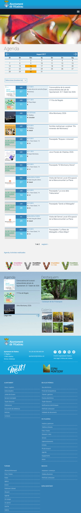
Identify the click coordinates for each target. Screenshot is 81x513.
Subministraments (47, 441)
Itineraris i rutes (46, 434)
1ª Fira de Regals (56, 100)
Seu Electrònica (59, 383)
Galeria (7, 510)
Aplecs (7, 481)
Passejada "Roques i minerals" (61, 139)
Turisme (22, 466)
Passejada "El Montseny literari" (62, 165)
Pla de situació (46, 448)
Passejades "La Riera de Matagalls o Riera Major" (59, 231)
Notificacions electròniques (50, 405)
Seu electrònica (46, 387)
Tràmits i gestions (47, 394)
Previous (43, 292)
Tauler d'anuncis (9, 401)
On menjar (8, 499)
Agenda (44, 452)
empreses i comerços (48, 470)
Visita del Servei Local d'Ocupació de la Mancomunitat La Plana (63, 179)
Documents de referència (12, 409)
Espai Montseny (47, 486)
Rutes (6, 478)
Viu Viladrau (59, 419)
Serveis (44, 438)
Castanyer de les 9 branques (52, 302)
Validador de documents (49, 412)
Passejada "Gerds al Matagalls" (62, 204)
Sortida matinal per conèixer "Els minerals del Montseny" (62, 127)
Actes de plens (9, 391)
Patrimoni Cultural (10, 488)
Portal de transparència (49, 391)
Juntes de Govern (10, 394)
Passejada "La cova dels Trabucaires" (59, 192)
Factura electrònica (47, 398)
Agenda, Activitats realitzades (14, 252)
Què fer (7, 506)
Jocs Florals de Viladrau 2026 (61, 152)
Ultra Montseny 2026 (57, 113)
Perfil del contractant (48, 409)
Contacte (7, 416)
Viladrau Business (47, 474)
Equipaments (46, 456)
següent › (45, 244)
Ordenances (8, 405)
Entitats (44, 445)
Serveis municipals (10, 398)
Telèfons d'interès (47, 427)
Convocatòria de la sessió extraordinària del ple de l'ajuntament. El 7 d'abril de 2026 (62, 89)
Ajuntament (22, 383)
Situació (7, 492)
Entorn (7, 485)
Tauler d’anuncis (47, 401)
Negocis (59, 466)
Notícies (7, 412)
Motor (44, 459)
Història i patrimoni (47, 423)
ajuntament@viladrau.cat (36, 356)
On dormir (8, 503)
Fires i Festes (46, 431)
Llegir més (7, 315)
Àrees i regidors (9, 387)
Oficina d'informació (11, 470)
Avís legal (57, 358)
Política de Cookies (66, 358)
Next (75, 292)
